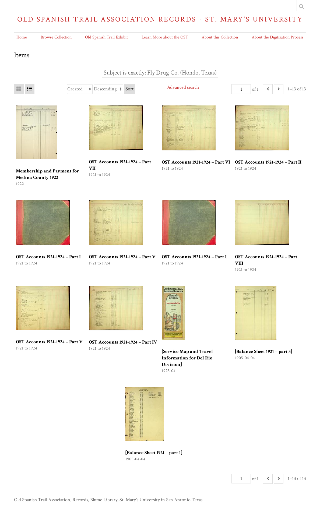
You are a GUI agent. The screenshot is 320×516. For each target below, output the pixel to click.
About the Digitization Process (278, 37)
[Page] (241, 89)
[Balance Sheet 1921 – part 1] (153, 453)
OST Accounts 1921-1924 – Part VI (196, 162)
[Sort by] (80, 89)
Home (21, 37)
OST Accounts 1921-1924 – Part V (122, 257)
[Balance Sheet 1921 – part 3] (263, 351)
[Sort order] (108, 89)
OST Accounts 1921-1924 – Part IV (123, 342)
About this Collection (220, 37)
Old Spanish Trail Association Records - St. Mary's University (160, 19)
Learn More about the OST (165, 37)
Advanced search (183, 87)
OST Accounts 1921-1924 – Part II (268, 162)
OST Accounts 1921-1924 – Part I (48, 257)
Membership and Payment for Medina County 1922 (47, 174)
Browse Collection (56, 37)
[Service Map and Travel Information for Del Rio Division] (187, 357)
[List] (29, 89)
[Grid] (19, 89)
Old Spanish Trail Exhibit (106, 37)
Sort (129, 89)
